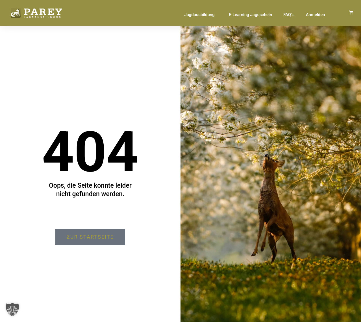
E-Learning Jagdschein (250, 14)
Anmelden (315, 14)
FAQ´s (289, 14)
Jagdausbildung (200, 14)
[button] (12, 309)
